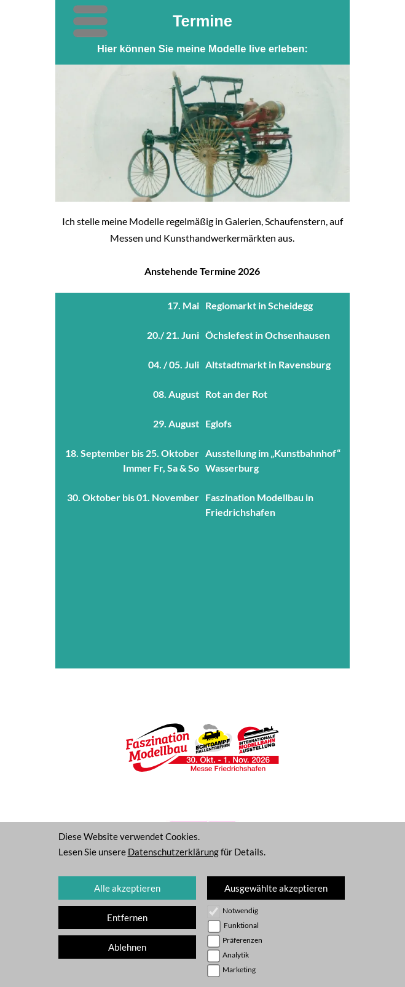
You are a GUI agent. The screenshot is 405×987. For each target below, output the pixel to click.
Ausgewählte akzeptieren (276, 888)
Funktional (241, 925)
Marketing (239, 969)
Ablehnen (127, 947)
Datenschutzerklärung (173, 851)
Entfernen (127, 917)
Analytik (235, 954)
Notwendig (240, 910)
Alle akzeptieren (127, 888)
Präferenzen (242, 940)
